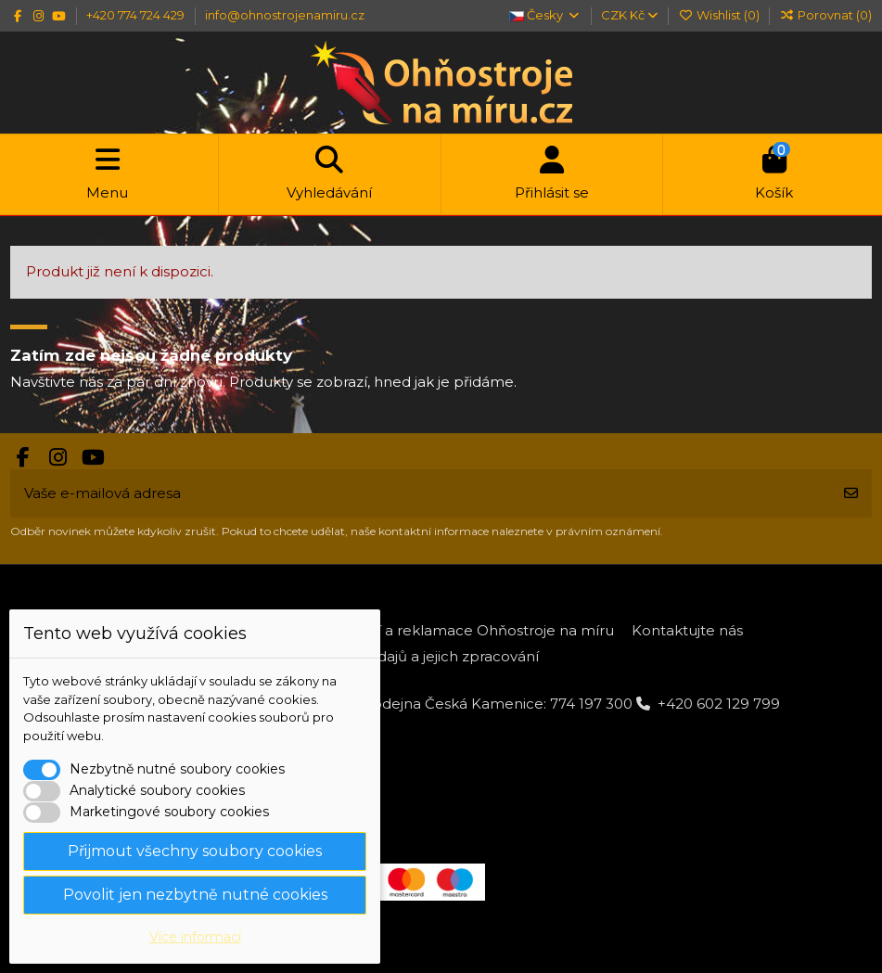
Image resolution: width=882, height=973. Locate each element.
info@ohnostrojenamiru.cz (284, 14)
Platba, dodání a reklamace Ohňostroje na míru (446, 630)
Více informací (195, 936)
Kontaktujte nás (687, 630)
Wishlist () (719, 14)
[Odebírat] (851, 494)
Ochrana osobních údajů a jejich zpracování (387, 656)
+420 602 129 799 (719, 703)
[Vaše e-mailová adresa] (420, 494)
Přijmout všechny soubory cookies (195, 851)
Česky (545, 14)
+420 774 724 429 (136, 14)
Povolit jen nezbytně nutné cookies (195, 894)
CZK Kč (629, 14)
